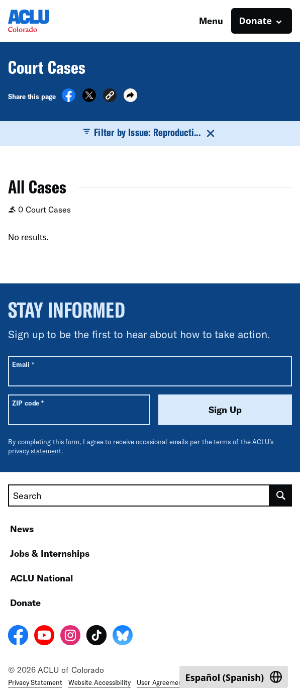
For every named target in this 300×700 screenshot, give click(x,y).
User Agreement (161, 682)
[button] (110, 96)
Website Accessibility (99, 682)
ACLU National (41, 577)
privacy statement (34, 451)
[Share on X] (89, 99)
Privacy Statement (35, 682)
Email (23, 364)
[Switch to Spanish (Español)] (233, 677)
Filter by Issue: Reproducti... (149, 133)
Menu (211, 20)
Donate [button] (255, 21)
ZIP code (28, 402)
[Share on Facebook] (68, 99)
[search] (281, 495)
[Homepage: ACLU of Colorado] (43, 21)
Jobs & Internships (49, 553)
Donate (25, 602)
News (22, 528)
